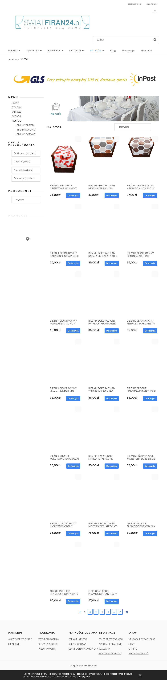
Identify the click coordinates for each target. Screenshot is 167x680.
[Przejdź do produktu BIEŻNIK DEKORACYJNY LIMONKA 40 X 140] (141, 226)
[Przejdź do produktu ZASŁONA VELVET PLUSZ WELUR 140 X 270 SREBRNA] (26, 251)
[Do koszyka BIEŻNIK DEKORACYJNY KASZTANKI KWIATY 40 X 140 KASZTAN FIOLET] (73, 263)
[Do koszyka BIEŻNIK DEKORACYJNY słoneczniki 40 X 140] (73, 398)
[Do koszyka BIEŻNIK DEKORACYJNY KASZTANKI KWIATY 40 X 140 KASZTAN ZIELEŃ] (112, 263)
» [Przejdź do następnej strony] (125, 611)
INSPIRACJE (13, 644)
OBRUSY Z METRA (25, 125)
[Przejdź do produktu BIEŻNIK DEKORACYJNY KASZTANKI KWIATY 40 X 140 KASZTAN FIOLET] (64, 226)
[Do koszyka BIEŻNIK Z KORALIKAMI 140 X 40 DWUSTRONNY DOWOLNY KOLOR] (112, 533)
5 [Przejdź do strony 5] (108, 612)
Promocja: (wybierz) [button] (24, 178)
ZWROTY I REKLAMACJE (110, 644)
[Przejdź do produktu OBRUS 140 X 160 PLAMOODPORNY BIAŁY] (64, 564)
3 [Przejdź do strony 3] (96, 612)
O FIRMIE (133, 648)
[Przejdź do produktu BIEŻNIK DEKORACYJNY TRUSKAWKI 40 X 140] (103, 362)
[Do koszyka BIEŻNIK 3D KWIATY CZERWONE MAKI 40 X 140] (73, 195)
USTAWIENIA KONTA (47, 644)
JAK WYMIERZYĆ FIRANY (20, 639)
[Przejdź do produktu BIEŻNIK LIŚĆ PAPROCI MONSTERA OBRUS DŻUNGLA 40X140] (64, 497)
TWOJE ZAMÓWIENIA (48, 639)
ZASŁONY (16, 107)
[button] (78, 139)
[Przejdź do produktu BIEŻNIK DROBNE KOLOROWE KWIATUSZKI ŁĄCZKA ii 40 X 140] (64, 429)
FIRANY (15, 102)
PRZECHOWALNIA (47, 648)
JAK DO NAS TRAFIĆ (138, 653)
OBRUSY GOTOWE (25, 134)
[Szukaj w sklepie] (122, 39)
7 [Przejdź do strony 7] (120, 612)
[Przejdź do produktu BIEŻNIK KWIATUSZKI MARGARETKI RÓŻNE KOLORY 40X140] (103, 429)
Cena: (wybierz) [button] (22, 161)
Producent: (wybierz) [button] (24, 153)
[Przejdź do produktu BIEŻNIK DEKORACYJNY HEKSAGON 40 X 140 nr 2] (141, 159)
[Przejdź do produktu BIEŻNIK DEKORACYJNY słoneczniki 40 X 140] (64, 362)
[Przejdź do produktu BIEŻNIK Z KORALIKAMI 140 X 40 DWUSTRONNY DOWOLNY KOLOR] (103, 497)
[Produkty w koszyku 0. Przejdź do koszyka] (155, 11)
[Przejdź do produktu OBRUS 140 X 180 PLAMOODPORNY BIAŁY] (103, 564)
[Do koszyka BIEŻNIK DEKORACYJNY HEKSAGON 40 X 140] (112, 195)
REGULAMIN (104, 648)
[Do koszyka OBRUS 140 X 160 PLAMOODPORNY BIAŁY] (73, 601)
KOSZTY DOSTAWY (77, 644)
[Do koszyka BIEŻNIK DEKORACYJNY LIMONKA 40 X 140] (150, 263)
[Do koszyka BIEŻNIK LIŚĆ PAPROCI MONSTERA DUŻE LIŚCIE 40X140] (150, 466)
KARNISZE (16, 111)
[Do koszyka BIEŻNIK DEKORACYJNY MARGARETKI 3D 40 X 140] (73, 330)
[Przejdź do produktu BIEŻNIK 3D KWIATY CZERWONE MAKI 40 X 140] (64, 159)
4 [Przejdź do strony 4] (102, 612)
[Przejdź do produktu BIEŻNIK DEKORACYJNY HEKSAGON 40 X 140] (103, 159)
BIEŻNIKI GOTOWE (25, 129)
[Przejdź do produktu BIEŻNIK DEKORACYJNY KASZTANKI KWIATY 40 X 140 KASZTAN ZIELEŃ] (103, 226)
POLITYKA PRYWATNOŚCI (111, 639)
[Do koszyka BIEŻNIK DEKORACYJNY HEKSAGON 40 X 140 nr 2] (150, 195)
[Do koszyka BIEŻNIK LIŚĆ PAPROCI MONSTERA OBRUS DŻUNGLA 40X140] (73, 533)
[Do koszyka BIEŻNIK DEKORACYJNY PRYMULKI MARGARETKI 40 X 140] (112, 330)
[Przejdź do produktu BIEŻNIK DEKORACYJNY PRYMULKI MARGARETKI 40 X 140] (103, 294)
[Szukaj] (155, 39)
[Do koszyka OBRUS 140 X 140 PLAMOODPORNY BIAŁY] (150, 533)
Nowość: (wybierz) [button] (23, 169)
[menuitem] (17, 51)
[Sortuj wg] (132, 126)
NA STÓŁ (16, 120)
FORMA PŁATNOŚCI (78, 639)
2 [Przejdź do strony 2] (90, 612)
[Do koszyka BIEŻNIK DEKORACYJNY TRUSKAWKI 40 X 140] (112, 398)
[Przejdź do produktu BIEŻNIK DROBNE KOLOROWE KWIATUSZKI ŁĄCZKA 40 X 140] (141, 362)
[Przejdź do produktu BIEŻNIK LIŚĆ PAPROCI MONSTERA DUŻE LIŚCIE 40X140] (141, 429)
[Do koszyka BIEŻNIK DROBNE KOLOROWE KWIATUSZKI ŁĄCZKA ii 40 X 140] (73, 466)
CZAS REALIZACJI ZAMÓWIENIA (83, 648)
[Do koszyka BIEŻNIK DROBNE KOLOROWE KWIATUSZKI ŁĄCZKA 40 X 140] (150, 398)
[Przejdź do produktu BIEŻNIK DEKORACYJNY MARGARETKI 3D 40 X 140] (64, 294)
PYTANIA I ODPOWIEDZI (110, 653)
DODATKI (16, 116)
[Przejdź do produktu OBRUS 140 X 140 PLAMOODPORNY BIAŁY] (141, 497)
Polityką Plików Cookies (97, 673)
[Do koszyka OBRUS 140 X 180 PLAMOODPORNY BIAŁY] (112, 601)
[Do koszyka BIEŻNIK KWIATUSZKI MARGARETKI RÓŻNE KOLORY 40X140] (112, 466)
